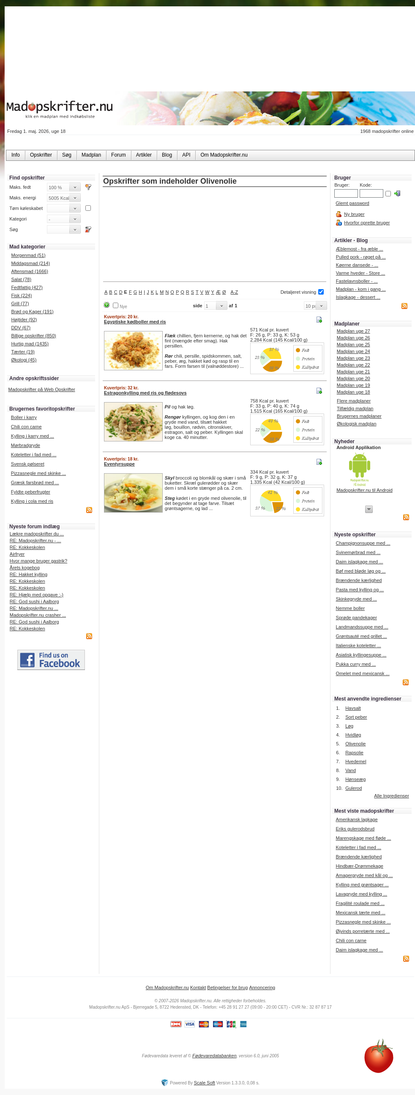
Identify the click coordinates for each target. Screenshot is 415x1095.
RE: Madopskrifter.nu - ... (35, 540)
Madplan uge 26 (353, 337)
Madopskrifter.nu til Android (364, 490)
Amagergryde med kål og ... (364, 875)
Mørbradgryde (25, 445)
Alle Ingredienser (391, 795)
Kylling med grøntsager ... (362, 884)
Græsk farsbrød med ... (35, 482)
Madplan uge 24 (353, 351)
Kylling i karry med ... (32, 436)
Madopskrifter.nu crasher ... (38, 615)
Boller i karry (24, 417)
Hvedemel (355, 761)
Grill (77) (20, 303)
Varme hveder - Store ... (360, 273)
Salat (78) (21, 279)
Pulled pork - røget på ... (361, 256)
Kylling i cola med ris (32, 501)
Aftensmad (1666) (29, 271)
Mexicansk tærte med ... (360, 912)
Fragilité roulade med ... (360, 903)
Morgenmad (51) (28, 255)
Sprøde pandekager (356, 617)
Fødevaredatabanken (214, 1055)
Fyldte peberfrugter (30, 491)
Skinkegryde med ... (356, 598)
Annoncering (262, 987)
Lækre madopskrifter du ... (37, 533)
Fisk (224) (21, 295)
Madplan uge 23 (353, 358)
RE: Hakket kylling (28, 574)
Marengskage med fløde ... (363, 838)
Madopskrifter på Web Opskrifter (41, 389)
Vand (350, 770)
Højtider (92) (24, 319)
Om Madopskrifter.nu (167, 987)
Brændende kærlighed (359, 580)
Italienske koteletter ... (358, 645)
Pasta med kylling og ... (360, 589)
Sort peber (356, 717)
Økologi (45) (23, 359)
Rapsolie (354, 752)
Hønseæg (355, 779)
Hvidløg (353, 734)
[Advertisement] (215, 235)
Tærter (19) (23, 351)
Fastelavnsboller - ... (357, 281)
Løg (349, 725)
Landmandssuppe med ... (362, 626)
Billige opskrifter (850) (33, 335)
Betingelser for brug (227, 987)
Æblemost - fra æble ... (359, 248)
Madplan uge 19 (353, 385)
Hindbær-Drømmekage (359, 866)
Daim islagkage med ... (359, 561)
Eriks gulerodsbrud (355, 828)
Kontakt (198, 987)
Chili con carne (26, 426)
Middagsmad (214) (30, 263)
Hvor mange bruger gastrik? (38, 560)
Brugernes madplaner (359, 416)
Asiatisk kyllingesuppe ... (361, 654)
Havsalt (353, 708)
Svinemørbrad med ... (358, 552)
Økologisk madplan (357, 423)
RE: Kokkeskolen (27, 547)
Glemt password (352, 203)
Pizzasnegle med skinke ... (38, 473)
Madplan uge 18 (353, 391)
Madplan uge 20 (353, 378)
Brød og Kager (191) (32, 311)
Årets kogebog (25, 567)
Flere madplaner (354, 400)
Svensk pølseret (27, 463)
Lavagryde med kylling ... (361, 893)
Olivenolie (355, 743)
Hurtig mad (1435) (30, 343)
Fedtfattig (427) (27, 287)
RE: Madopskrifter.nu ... (34, 608)
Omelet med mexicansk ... (363, 673)
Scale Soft (204, 1082)
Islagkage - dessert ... (358, 297)
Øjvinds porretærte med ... (363, 931)
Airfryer (17, 554)
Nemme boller (350, 608)
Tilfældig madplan (355, 408)
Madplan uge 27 (353, 331)
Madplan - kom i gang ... (361, 289)
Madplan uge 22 (353, 364)
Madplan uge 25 (353, 344)
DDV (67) (20, 327)
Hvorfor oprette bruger (367, 222)
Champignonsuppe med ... (363, 543)
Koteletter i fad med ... (34, 454)
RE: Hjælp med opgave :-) (36, 594)
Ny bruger (354, 214)
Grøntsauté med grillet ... (361, 636)
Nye (123, 306)
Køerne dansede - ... (357, 265)
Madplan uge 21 (353, 371)
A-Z (234, 292)
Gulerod (353, 788)
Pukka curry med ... (356, 664)
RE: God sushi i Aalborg (34, 601)
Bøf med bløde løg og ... (361, 571)
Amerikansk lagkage (356, 819)
